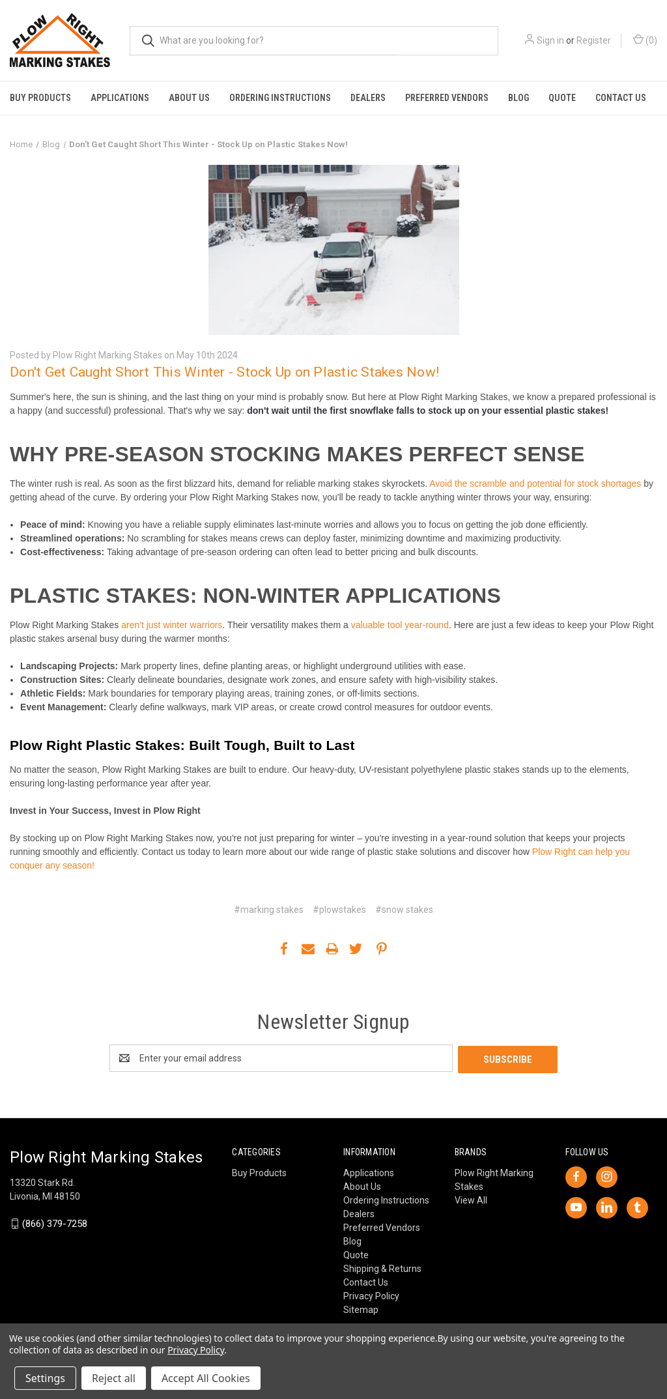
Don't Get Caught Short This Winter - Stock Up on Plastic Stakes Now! (224, 372)
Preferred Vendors (447, 98)
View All (471, 1199)
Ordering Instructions (280, 98)
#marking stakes (269, 909)
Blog (518, 98)
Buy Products (40, 98)
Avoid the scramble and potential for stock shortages (535, 483)
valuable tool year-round (400, 625)
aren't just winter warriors (170, 625)
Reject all (113, 1378)
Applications (120, 98)
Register (593, 40)
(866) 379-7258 (54, 1222)
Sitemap (360, 1308)
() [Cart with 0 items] (645, 40)
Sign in (550, 40)
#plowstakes (339, 909)
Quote (562, 98)
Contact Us (620, 98)
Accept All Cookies (206, 1378)
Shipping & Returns (382, 1267)
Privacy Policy (371, 1295)
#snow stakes (404, 909)
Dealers (368, 98)
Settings (45, 1378)
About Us (189, 98)
